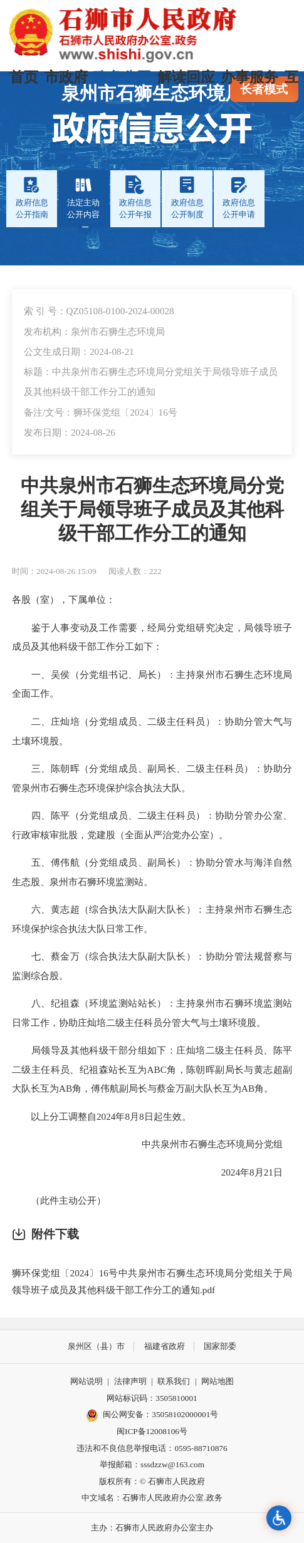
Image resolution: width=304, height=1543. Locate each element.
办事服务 (249, 77)
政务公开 (122, 77)
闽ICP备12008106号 (152, 1431)
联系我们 (173, 1381)
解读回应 (186, 77)
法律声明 (130, 1381)
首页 (23, 77)
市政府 (66, 77)
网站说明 (86, 1381)
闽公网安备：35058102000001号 (152, 1415)
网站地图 (217, 1381)
